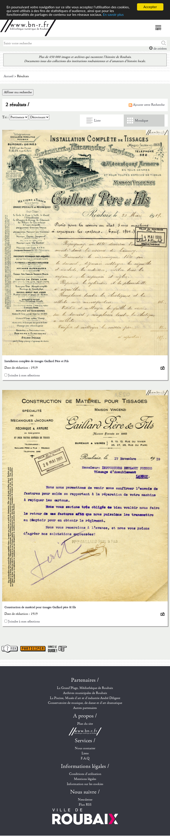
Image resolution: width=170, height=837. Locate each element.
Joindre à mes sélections (24, 375)
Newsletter (85, 799)
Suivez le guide (57, 649)
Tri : (5, 117)
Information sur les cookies (85, 784)
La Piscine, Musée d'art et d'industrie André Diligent (85, 698)
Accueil (8, 76)
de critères (158, 48)
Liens (85, 753)
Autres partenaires (85, 708)
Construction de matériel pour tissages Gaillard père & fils (40, 607)
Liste (97, 120)
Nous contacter (85, 748)
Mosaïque (141, 120)
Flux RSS (85, 804)
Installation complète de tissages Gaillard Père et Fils (36, 361)
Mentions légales (85, 779)
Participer (33, 649)
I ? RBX (10, 649)
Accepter (150, 7)
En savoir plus (113, 14)
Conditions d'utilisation (85, 774)
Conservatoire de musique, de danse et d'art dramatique (85, 703)
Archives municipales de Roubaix (85, 693)
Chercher (164, 43)
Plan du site (85, 723)
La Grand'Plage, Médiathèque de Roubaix (85, 688)
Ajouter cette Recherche (147, 104)
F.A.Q (85, 758)
